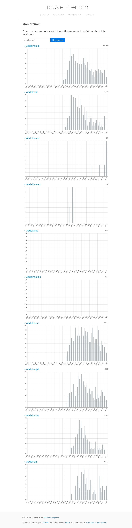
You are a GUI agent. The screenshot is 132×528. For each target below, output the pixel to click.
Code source (100, 522)
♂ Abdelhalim (31, 415)
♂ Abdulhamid (32, 138)
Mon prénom (74, 14)
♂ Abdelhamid (32, 45)
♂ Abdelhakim (31, 323)
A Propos (89, 14)
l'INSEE (45, 522)
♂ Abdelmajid (31, 369)
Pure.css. (90, 522)
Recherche (58, 14)
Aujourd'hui (43, 14)
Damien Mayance (52, 517)
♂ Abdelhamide (32, 276)
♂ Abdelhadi (30, 461)
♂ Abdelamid (31, 230)
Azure (67, 522)
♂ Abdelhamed (32, 184)
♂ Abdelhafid (31, 92)
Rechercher (57, 40)
